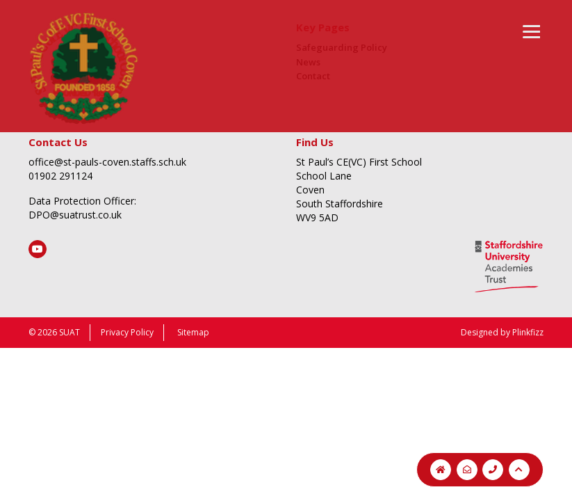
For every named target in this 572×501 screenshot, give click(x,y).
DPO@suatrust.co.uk (75, 214)
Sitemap (193, 332)
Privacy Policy (127, 332)
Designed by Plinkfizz (502, 332)
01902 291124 (60, 175)
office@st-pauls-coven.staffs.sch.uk (107, 161)
